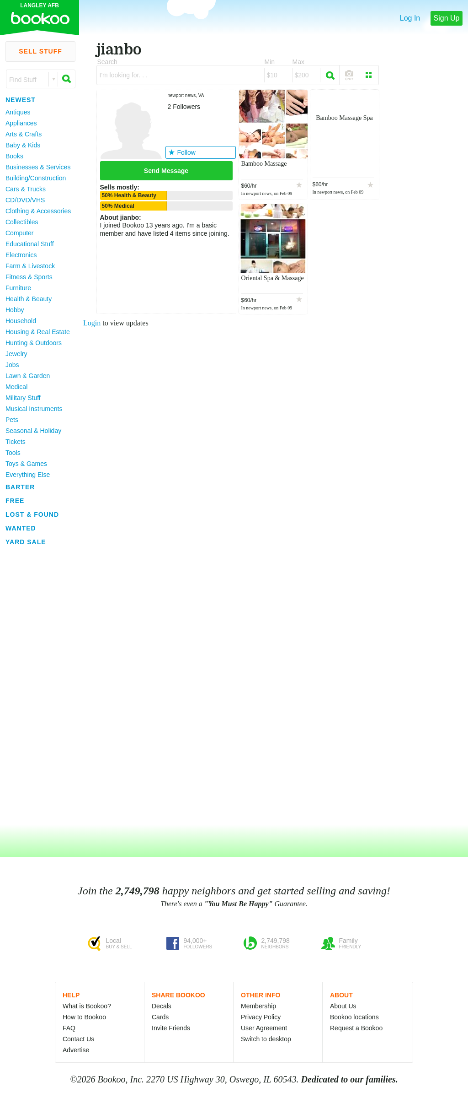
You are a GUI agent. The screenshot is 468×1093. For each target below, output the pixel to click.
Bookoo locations (354, 1017)
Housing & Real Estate (37, 331)
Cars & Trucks (25, 189)
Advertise (76, 1050)
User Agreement (264, 1028)
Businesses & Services (37, 167)
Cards (160, 1017)
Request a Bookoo (356, 1028)
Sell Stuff (40, 51)
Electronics (21, 255)
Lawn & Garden (27, 375)
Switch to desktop (266, 1039)
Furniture (18, 288)
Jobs (12, 364)
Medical (16, 386)
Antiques (17, 112)
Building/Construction (35, 178)
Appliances (21, 123)
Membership (258, 1006)
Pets (11, 419)
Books (14, 156)
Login (92, 323)
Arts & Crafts (23, 134)
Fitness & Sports (29, 277)
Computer (19, 233)
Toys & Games (26, 463)
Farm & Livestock (30, 266)
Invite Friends (171, 1028)
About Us (343, 1006)
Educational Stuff (29, 244)
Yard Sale (25, 542)
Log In (410, 18)
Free (14, 500)
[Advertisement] (36, 686)
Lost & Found (32, 514)
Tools (13, 452)
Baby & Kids (22, 145)
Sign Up (447, 18)
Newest (20, 99)
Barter (20, 487)
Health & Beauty (28, 299)
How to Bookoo (84, 1017)
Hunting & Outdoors (33, 342)
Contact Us (78, 1039)
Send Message (166, 170)
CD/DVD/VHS (25, 200)
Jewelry (16, 353)
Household (20, 321)
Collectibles (21, 222)
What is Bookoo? (87, 1006)
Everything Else (27, 474)
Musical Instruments (33, 408)
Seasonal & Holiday (33, 430)
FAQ (69, 1028)
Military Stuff (23, 397)
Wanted (20, 528)
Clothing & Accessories (38, 211)
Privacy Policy (261, 1017)
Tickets (15, 441)
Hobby (14, 310)
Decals (161, 1006)
